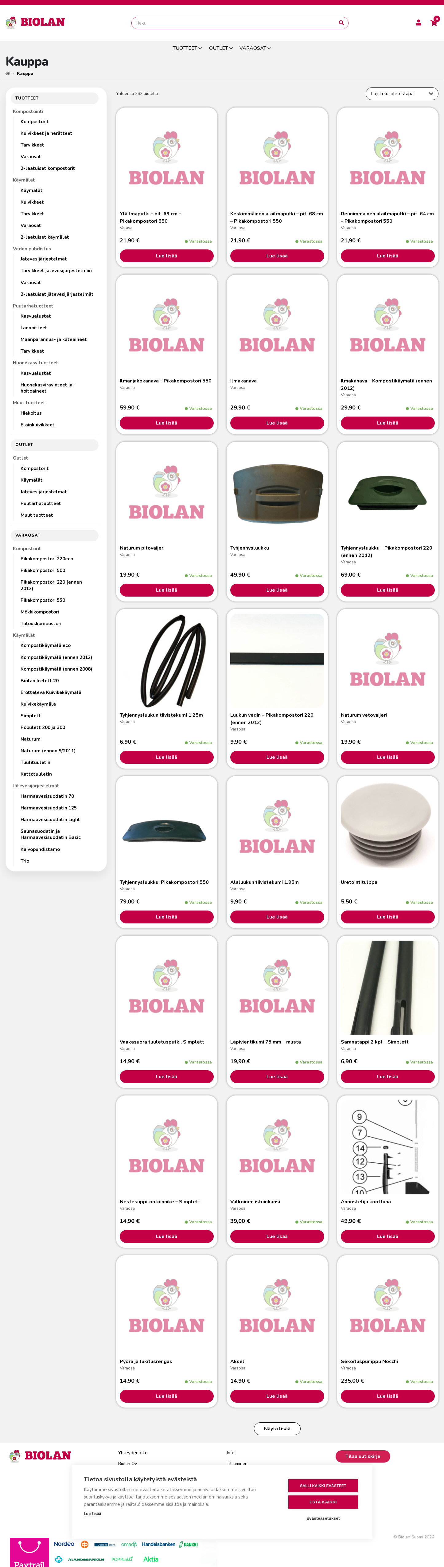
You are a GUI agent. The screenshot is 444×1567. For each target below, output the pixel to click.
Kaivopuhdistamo (40, 849)
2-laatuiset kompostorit (48, 168)
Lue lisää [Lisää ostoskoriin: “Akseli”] (277, 1396)
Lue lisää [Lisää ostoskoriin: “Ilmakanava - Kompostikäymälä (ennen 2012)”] (387, 423)
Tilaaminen (237, 1464)
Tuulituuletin (35, 762)
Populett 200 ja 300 (43, 727)
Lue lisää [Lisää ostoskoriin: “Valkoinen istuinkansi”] (277, 1236)
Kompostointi (28, 111)
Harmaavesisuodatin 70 (47, 796)
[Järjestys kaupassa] (402, 93)
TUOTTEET (185, 48)
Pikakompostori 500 (43, 570)
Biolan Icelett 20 (40, 681)
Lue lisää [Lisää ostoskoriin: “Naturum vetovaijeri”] (387, 757)
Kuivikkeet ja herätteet (46, 133)
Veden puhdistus (32, 249)
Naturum (31, 739)
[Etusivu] (8, 74)
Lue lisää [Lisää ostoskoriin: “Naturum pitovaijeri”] (166, 590)
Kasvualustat (36, 316)
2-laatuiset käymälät (45, 237)
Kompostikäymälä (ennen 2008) (56, 669)
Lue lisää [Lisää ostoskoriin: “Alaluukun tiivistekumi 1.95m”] (277, 917)
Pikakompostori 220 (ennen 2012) (51, 585)
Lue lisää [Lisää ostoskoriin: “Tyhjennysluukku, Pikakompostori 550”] (166, 917)
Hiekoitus (31, 413)
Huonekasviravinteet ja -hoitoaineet (48, 388)
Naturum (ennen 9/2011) (48, 751)
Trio (25, 861)
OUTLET (218, 48)
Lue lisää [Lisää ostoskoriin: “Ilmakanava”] (277, 423)
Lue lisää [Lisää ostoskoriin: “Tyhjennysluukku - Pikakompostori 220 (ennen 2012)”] (387, 590)
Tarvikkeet (32, 145)
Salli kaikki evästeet (323, 1486)
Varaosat (31, 157)
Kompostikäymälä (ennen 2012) (56, 657)
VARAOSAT (253, 48)
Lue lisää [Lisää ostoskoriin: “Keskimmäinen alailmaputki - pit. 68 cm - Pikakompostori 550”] (277, 256)
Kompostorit (35, 122)
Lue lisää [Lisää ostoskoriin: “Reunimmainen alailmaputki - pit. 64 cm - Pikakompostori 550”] (387, 256)
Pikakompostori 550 (43, 600)
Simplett (31, 716)
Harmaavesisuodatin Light (50, 820)
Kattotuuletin (36, 774)
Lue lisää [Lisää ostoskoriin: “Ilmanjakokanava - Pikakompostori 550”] (166, 423)
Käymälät (24, 180)
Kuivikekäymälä (38, 704)
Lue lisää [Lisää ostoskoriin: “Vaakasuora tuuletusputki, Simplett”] (166, 1076)
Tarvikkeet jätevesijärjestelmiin (56, 271)
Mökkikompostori (40, 612)
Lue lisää (92, 1514)
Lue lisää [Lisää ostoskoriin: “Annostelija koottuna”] (387, 1236)
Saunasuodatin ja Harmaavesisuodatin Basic (51, 834)
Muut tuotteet (29, 403)
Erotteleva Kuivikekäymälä (51, 692)
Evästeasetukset (323, 1518)
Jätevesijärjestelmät (44, 259)
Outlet (20, 458)
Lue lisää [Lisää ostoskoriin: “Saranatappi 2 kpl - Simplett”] (387, 1076)
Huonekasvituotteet (35, 363)
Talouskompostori (41, 624)
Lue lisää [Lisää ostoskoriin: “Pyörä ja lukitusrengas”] (166, 1396)
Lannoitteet (34, 328)
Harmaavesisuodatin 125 (49, 808)
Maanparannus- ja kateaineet (54, 339)
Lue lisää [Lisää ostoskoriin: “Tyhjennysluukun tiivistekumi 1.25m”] (166, 757)
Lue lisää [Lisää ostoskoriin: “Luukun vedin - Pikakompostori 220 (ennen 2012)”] (277, 757)
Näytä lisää (277, 1428)
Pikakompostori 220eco (47, 559)
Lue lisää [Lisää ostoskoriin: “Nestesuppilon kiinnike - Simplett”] (166, 1236)
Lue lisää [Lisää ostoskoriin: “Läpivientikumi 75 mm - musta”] (277, 1076)
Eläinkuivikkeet (38, 425)
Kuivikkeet (32, 202)
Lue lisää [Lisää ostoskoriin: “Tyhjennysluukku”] (277, 590)
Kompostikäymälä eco (46, 645)
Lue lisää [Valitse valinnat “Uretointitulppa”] (387, 917)
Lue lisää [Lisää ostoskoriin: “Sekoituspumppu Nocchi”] (387, 1396)
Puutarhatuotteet (33, 306)
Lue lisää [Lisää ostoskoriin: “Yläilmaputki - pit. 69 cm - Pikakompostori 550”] (166, 256)
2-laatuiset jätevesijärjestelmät (57, 294)
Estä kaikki (323, 1502)
